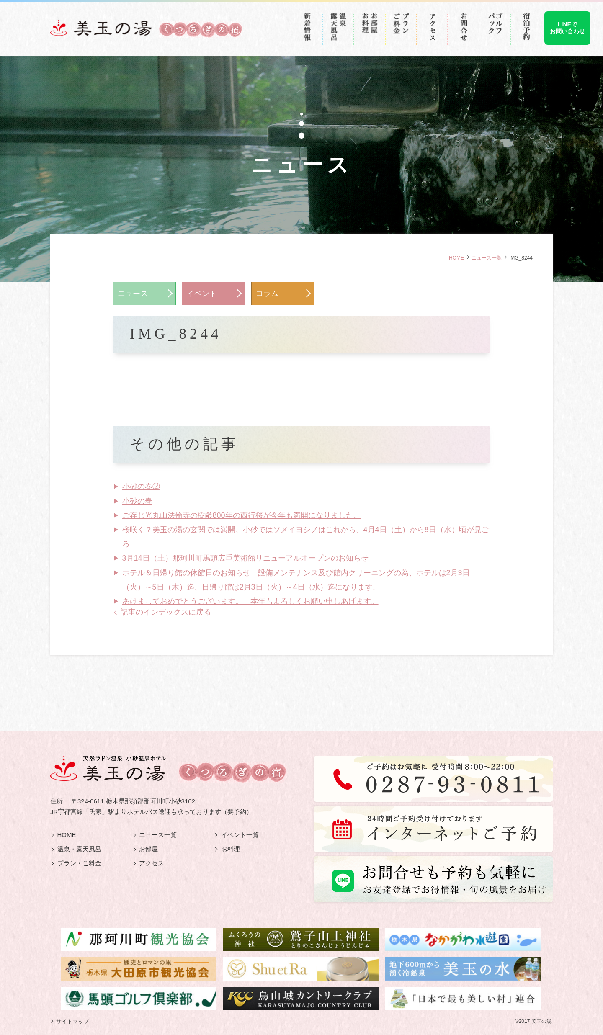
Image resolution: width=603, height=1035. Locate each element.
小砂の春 (137, 501)
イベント (202, 293)
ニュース (133, 293)
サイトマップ (72, 1021)
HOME (456, 257)
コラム (267, 293)
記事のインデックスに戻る (166, 612)
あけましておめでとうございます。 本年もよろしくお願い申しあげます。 (250, 601)
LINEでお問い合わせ (567, 28)
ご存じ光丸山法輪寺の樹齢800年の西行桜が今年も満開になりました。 (241, 515)
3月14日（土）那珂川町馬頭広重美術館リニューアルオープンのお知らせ (245, 558)
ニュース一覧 (487, 257)
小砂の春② (141, 486)
